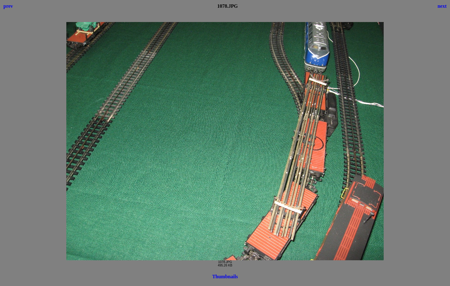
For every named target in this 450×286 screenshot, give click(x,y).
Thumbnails (225, 276)
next (442, 6)
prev (8, 6)
